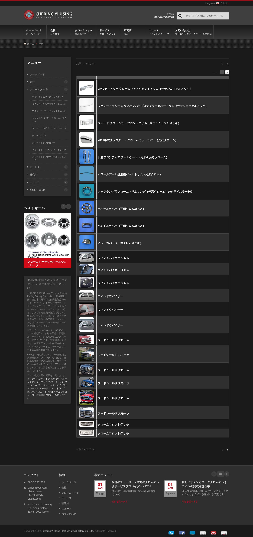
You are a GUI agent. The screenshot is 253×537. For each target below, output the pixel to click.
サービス (109, 32)
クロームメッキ (84, 32)
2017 (100, 494)
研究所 (133, 32)
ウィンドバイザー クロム (113, 258)
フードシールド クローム (113, 340)
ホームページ (35, 32)
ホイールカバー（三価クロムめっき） (121, 209)
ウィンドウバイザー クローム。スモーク (49, 120)
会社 (59, 32)
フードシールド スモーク (113, 355)
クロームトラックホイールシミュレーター (49, 158)
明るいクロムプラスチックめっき (48, 97)
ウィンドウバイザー (110, 296)
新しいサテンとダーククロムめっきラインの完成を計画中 (204, 484)
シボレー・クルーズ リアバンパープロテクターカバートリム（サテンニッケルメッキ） (153, 106)
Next (63, 206)
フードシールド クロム (50, 385)
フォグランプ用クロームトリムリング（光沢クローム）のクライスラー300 (145, 191)
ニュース (159, 32)
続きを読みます (120, 501)
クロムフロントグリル (43, 378)
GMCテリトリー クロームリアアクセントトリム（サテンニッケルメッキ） (145, 89)
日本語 (221, 3)
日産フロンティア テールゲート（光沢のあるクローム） (133, 157)
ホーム (30, 43)
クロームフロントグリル (113, 424)
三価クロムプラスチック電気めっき (49, 111)
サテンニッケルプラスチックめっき (49, 104)
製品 (40, 43)
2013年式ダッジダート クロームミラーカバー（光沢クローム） (138, 140)
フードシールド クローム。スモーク (49, 128)
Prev (68, 206)
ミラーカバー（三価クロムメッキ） (120, 243)
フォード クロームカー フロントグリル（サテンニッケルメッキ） (139, 123)
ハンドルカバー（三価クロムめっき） (121, 226)
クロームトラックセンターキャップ (49, 150)
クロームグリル (39, 135)
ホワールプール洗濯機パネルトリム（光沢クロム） (130, 174)
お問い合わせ (193, 32)
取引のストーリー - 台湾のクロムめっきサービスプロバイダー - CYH (135, 484)
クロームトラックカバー (43, 142)
